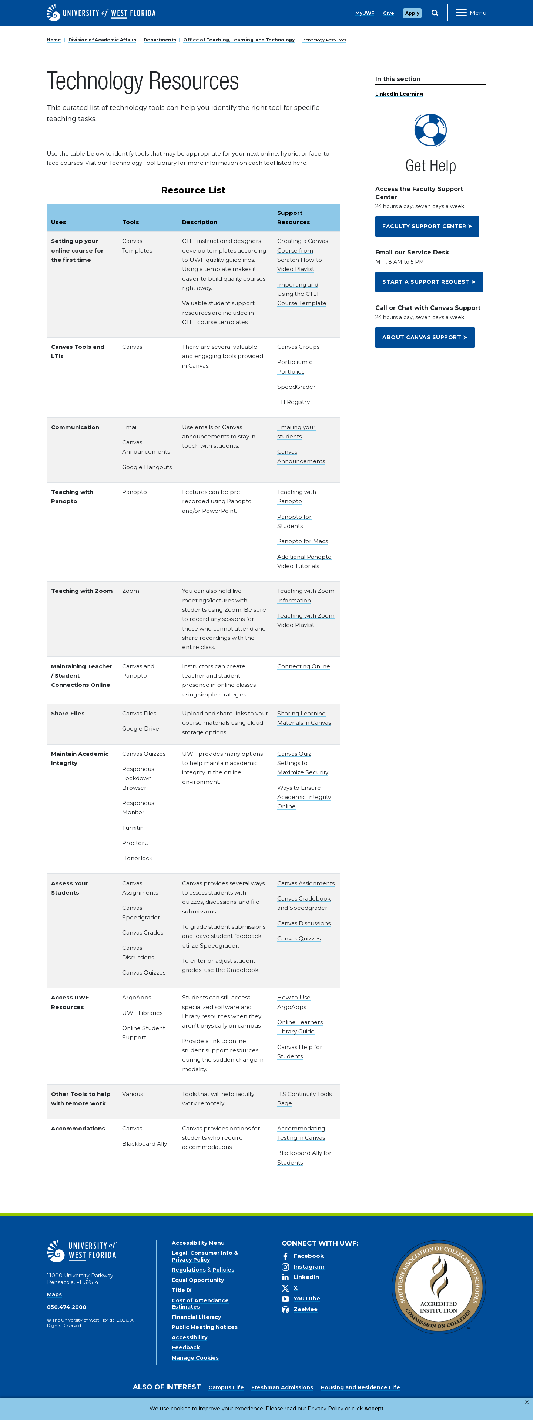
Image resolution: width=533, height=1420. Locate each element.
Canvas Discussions (304, 923)
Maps (54, 1294)
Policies (223, 1269)
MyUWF (364, 13)
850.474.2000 (66, 1307)
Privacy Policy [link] (301, 1408)
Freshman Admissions (282, 1387)
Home (54, 40)
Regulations (189, 1269)
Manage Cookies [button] (386, 1408)
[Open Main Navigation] (471, 13)
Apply (412, 13)
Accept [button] (343, 1408)
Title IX (182, 1290)
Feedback (186, 1347)
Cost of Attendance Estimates (200, 1303)
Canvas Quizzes (299, 938)
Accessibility (189, 1337)
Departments (160, 40)
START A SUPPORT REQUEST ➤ (429, 281)
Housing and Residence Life (360, 1387)
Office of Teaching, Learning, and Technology (239, 40)
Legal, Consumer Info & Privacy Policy (205, 1256)
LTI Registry (293, 401)
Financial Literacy (196, 1317)
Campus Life (226, 1387)
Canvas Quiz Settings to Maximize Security (302, 763)
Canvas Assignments (306, 883)
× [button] (526, 1402)
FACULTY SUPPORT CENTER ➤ (427, 226)
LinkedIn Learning (399, 94)
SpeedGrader (296, 386)
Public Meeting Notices (205, 1327)
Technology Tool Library (143, 162)
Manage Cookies (195, 1357)
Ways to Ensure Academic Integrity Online (304, 797)
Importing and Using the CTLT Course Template (301, 294)
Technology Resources (324, 40)
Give (388, 13)
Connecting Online (303, 666)
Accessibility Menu (198, 1243)
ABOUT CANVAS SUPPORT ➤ (424, 337)
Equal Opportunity (198, 1280)
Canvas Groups (298, 346)
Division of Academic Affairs (102, 40)
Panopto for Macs (302, 541)
